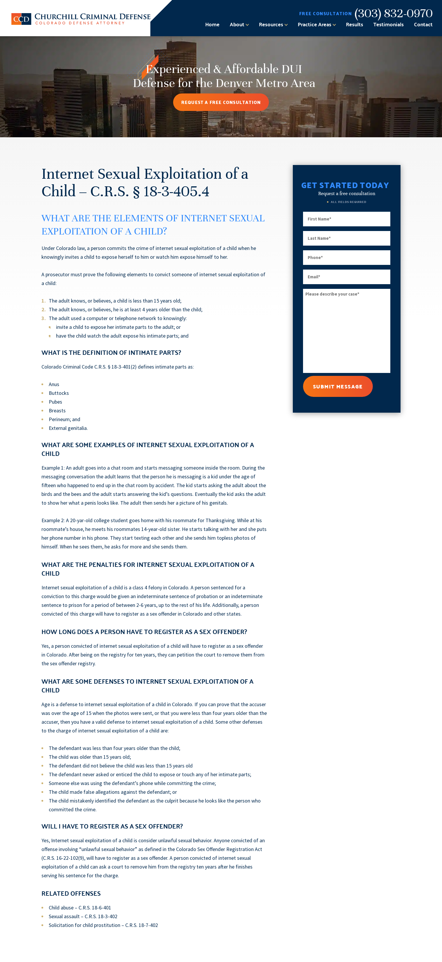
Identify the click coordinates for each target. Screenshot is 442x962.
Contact (423, 24)
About (237, 24)
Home (212, 24)
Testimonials (388, 24)
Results (354, 24)
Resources (271, 24)
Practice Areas (314, 24)
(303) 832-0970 (394, 13)
